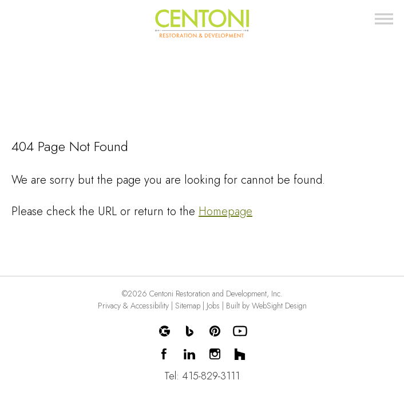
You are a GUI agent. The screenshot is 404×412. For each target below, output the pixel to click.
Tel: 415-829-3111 (202, 376)
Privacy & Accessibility (133, 305)
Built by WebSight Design (266, 305)
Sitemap (187, 305)
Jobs (213, 305)
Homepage (225, 211)
